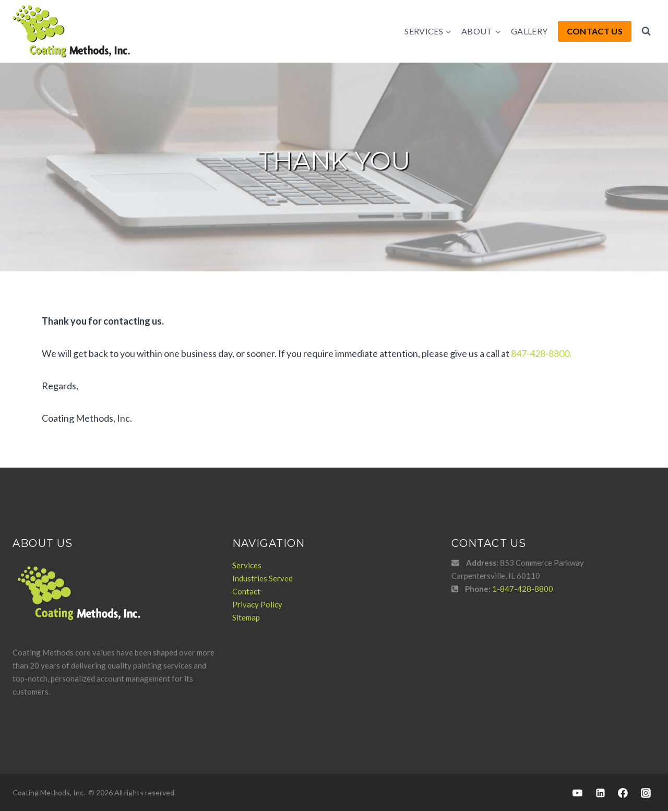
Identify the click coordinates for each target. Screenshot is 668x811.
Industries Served (262, 578)
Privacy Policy (257, 604)
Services (246, 565)
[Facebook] (623, 793)
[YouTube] (578, 793)
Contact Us (595, 31)
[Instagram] (645, 793)
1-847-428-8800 (522, 588)
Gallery (529, 31)
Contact (246, 591)
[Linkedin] (600, 793)
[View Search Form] (646, 31)
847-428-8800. (541, 353)
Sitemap (246, 617)
